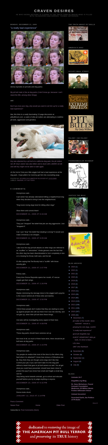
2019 (73, 280)
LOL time (76, 343)
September (77, 358)
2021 (73, 274)
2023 (73, 267)
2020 (73, 277)
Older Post (61, 405)
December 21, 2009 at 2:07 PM (31, 268)
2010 (73, 311)
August (76, 361)
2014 (73, 298)
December (77, 318)
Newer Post (14, 405)
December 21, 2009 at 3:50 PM (31, 299)
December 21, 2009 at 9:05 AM (31, 238)
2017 (73, 287)
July (75, 365)
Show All (95, 403)
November (77, 351)
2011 (73, 308)
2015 (73, 294)
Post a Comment (16, 401)
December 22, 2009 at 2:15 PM (31, 345)
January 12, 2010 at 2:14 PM (30, 396)
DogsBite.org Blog (78, 381)
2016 (73, 291)
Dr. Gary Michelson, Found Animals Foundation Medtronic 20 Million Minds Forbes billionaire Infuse (82, 387)
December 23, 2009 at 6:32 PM (31, 383)
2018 (73, 284)
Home (38, 405)
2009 (73, 315)
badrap (20, 180)
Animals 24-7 (76, 377)
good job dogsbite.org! (81, 334)
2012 (73, 305)
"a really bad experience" (82, 330)
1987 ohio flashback (80, 347)
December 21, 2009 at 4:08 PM (31, 324)
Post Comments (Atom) (30, 410)
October (76, 354)
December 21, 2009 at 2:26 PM (31, 284)
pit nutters (29, 180)
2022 (73, 270)
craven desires (54, 11)
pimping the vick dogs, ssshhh (84, 327)
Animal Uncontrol (78, 394)
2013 (73, 301)
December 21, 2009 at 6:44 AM (31, 214)
